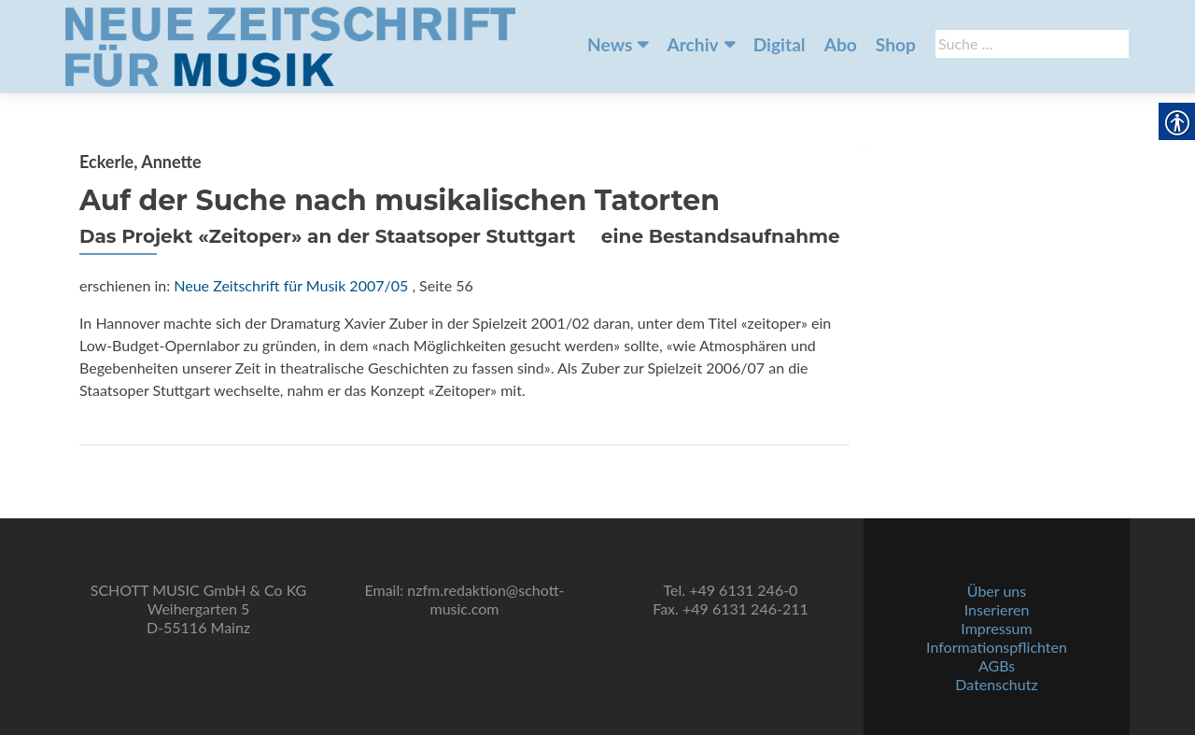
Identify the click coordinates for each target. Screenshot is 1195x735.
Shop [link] (896, 44)
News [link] (609, 44)
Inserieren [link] (997, 609)
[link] (290, 45)
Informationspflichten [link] (996, 647)
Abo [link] (840, 44)
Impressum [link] (996, 628)
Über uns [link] (996, 591)
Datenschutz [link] (996, 684)
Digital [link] (779, 44)
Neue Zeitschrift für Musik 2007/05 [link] (291, 285)
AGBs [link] (996, 665)
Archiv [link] (692, 44)
